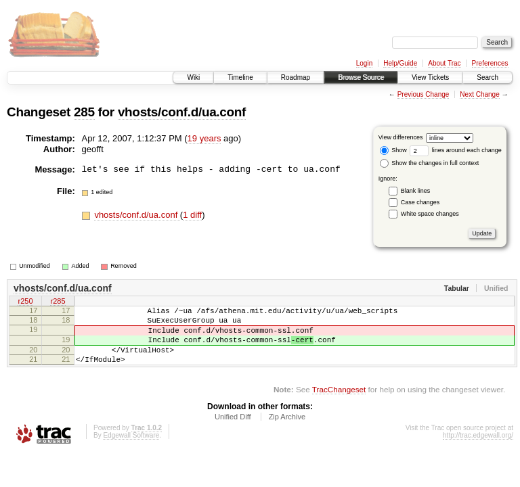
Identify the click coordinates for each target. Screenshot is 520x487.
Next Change (479, 94)
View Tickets (430, 77)
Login (364, 63)
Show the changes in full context (429, 163)
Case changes (420, 202)
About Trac (444, 63)
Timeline (240, 77)
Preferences (490, 63)
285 (84, 112)
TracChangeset (339, 403)
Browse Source (361, 77)
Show (393, 150)
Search (487, 77)
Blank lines (416, 190)
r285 (57, 302)
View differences (400, 137)
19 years (204, 138)
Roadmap (295, 77)
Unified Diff (233, 431)
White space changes (430, 213)
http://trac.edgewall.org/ (478, 449)
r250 (25, 302)
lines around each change (456, 150)
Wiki (193, 77)
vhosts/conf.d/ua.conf (182, 112)
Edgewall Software (131, 449)
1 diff (192, 215)
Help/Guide (400, 63)
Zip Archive (287, 431)
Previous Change (423, 94)
